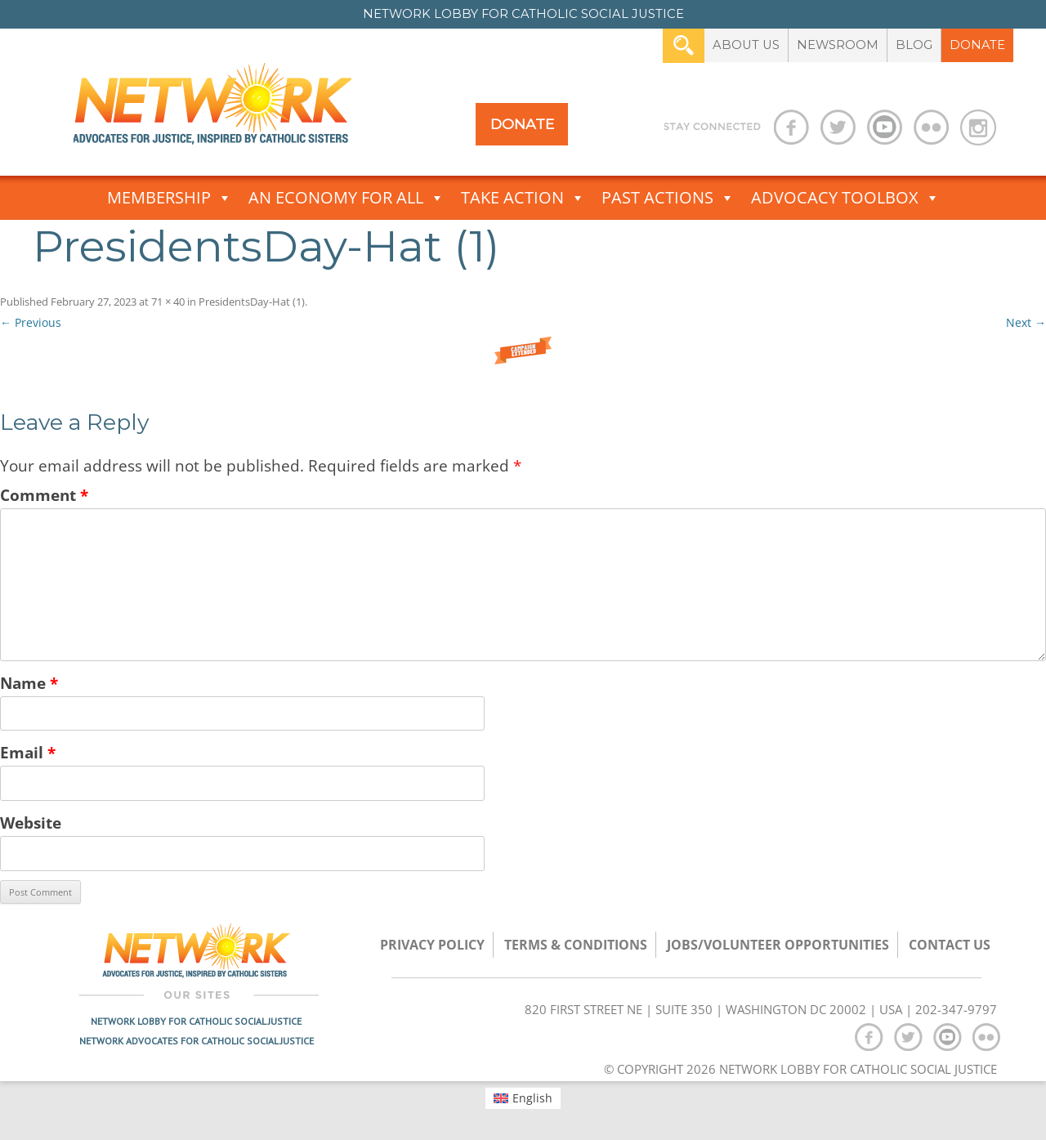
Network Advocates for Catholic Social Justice (196, 1041)
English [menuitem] (532, 1098)
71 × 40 (168, 301)
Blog (914, 45)
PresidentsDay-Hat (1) (252, 301)
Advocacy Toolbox (845, 198)
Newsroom (837, 45)
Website (30, 822)
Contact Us (949, 945)
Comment (44, 495)
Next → (1026, 322)
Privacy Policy (432, 945)
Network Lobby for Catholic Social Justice (196, 1021)
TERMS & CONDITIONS (575, 945)
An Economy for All (346, 198)
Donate (977, 45)
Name (29, 683)
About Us (746, 45)
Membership (169, 198)
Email (28, 752)
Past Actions (668, 198)
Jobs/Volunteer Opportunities (778, 945)
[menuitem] (523, 1098)
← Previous (30, 322)
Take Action (523, 198)
